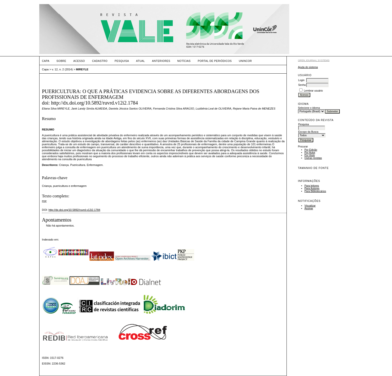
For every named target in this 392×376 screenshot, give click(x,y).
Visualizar (310, 205)
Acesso (79, 61)
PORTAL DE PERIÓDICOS (215, 61)
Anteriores (161, 61)
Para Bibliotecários (315, 191)
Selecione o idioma (309, 108)
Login (301, 80)
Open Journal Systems (314, 60)
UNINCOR (245, 61)
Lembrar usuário (313, 90)
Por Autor (309, 152)
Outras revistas (313, 158)
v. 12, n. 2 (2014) (62, 69)
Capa (46, 61)
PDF (44, 201)
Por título (309, 155)
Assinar (308, 208)
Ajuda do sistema (308, 67)
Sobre (61, 61)
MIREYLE (82, 69)
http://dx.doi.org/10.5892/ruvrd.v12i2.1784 (74, 209)
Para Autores (312, 188)
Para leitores (311, 185)
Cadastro (100, 61)
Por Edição (310, 149)
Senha (302, 85)
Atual (140, 61)
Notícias (183, 61)
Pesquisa (122, 61)
